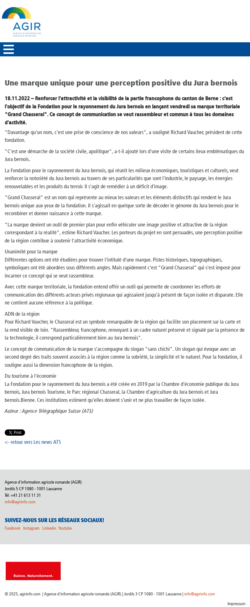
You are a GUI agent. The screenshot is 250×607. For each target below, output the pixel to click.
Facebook (12, 528)
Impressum (236, 603)
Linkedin (49, 528)
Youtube (65, 528)
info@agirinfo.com (20, 502)
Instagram (31, 528)
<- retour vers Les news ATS (33, 442)
